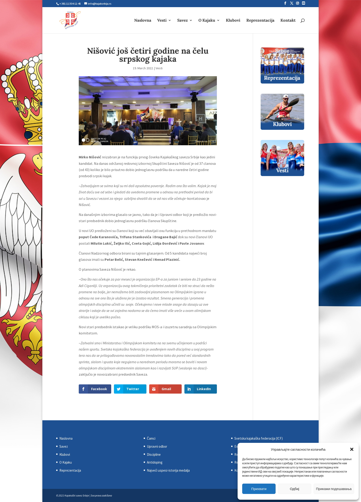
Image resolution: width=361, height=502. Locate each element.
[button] (351, 449)
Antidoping (155, 462)
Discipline (154, 454)
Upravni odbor (157, 446)
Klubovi (233, 21)
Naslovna (142, 21)
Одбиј (294, 489)
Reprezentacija (260, 21)
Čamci (151, 438)
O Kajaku (206, 21)
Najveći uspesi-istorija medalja (168, 470)
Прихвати (258, 489)
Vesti (162, 21)
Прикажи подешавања (334, 489)
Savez (182, 21)
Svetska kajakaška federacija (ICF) (258, 438)
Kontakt (288, 21)
